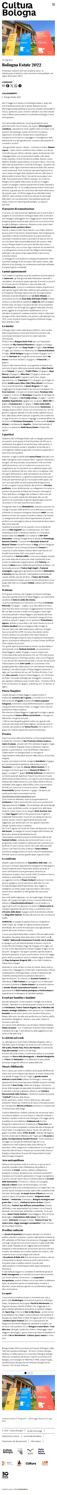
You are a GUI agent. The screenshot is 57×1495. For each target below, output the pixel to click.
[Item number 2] (29, 1373)
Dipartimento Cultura (10, 1436)
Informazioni (36, 1441)
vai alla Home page (34, 1431)
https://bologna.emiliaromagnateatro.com (18, 796)
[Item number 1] (25, 1373)
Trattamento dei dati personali (14, 1441)
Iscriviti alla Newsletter (32, 1436)
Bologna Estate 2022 (12, 97)
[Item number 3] (32, 1373)
